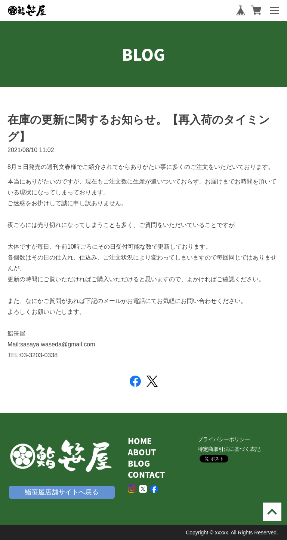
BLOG (139, 463)
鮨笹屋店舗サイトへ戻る (62, 492)
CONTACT (146, 474)
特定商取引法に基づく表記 (229, 449)
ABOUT (142, 452)
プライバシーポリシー (224, 439)
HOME (140, 441)
